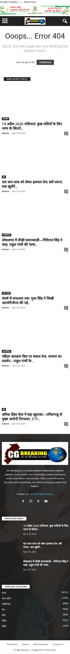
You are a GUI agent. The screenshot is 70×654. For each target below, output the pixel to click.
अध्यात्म (5, 118)
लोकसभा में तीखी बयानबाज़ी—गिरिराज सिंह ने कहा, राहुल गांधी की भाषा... (32, 242)
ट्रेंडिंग (4, 626)
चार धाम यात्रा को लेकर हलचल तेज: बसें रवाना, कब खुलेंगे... (32, 184)
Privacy (25, 644)
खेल (4, 615)
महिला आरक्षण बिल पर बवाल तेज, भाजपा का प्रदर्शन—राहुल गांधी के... (32, 358)
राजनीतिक (6, 235)
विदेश (4, 620)
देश (4, 177)
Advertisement (40, 644)
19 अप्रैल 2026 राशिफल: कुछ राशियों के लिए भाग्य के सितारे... (32, 126)
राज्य (4, 592)
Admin (5, 133)
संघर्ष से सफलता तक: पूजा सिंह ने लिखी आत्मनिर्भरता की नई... (28, 300)
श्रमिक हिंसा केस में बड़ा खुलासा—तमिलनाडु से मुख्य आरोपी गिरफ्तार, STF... (32, 416)
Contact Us (58, 644)
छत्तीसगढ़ (6, 604)
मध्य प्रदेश (6, 293)
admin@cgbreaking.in (41, 494)
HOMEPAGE (45, 62)
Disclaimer (12, 644)
